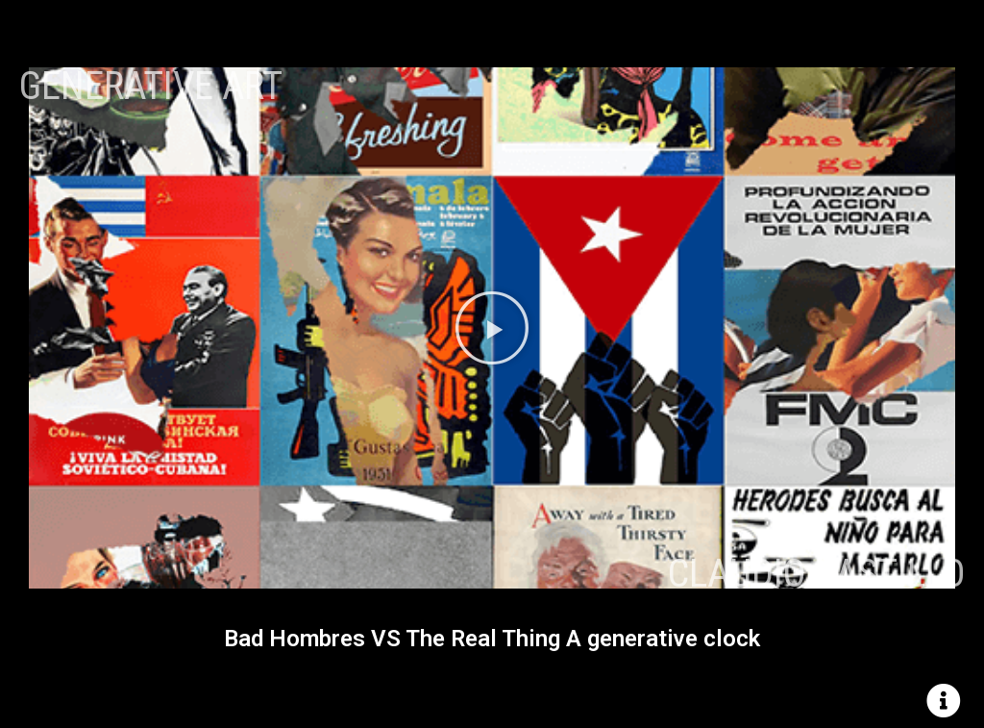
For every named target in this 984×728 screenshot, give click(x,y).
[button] (492, 327)
